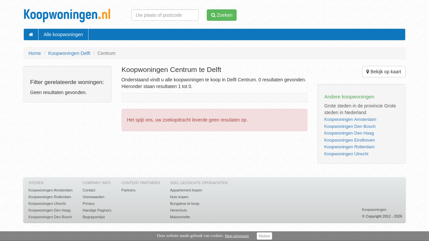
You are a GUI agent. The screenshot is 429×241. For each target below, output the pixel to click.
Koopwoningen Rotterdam (349, 146)
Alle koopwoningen (63, 34)
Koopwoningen (374, 210)
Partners (128, 190)
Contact (88, 190)
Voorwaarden (93, 197)
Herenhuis (178, 210)
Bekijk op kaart (383, 71)
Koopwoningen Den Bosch (349, 126)
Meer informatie (237, 236)
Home (34, 53)
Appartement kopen (186, 190)
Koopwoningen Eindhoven (349, 140)
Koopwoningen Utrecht (346, 153)
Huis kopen (179, 197)
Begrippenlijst (93, 217)
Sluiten (264, 236)
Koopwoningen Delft (69, 53)
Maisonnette (180, 217)
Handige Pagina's (96, 210)
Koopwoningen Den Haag (349, 133)
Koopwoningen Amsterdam (350, 119)
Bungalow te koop (184, 204)
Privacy (88, 204)
